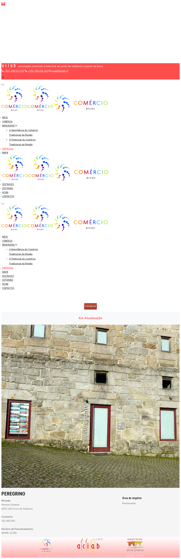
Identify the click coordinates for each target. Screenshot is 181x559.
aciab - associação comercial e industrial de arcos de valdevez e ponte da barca (80, 555)
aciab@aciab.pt (60, 71)
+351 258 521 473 (14, 71)
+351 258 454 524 (38, 71)
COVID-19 (90, 306)
